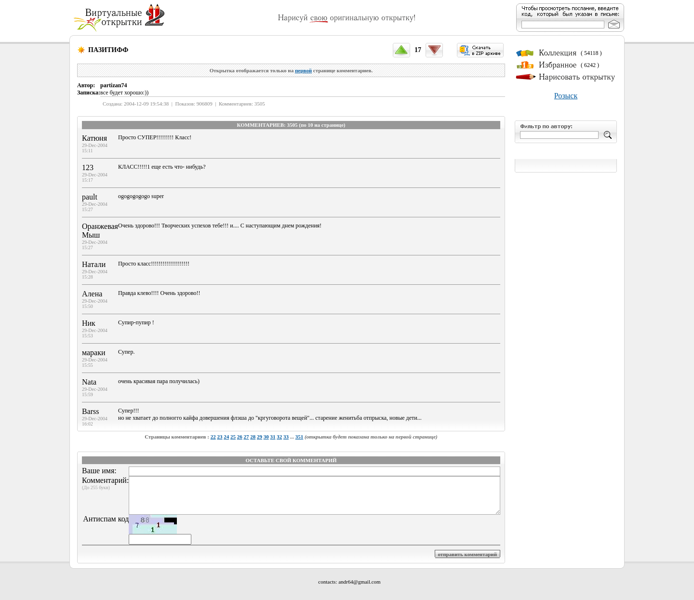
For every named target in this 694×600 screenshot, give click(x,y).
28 (252, 437)
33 (286, 437)
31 (272, 437)
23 (219, 437)
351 (299, 437)
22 (213, 437)
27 (246, 437)
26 (239, 437)
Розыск (565, 96)
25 (233, 437)
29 (259, 437)
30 (266, 437)
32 (279, 437)
